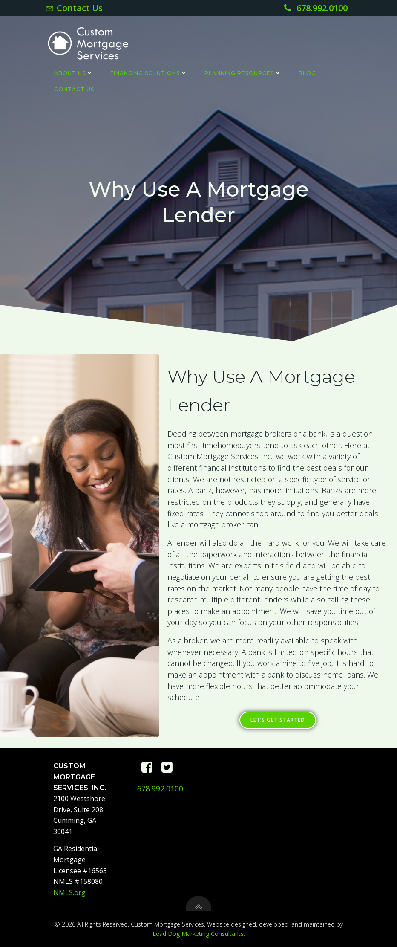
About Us (73, 73)
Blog (307, 73)
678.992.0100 (160, 788)
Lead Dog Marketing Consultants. (198, 934)
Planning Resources (242, 73)
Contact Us (74, 89)
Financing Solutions (148, 73)
